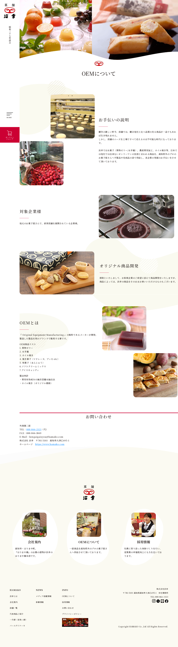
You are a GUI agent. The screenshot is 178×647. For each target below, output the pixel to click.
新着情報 (40, 602)
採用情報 (66, 602)
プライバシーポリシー (72, 614)
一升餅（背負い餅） (18, 619)
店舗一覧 (14, 608)
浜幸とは (14, 596)
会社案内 (14, 602)
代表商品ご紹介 (17, 614)
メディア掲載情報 (43, 596)
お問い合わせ (68, 608)
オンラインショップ (10, 135)
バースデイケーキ (17, 625)
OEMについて (68, 596)
